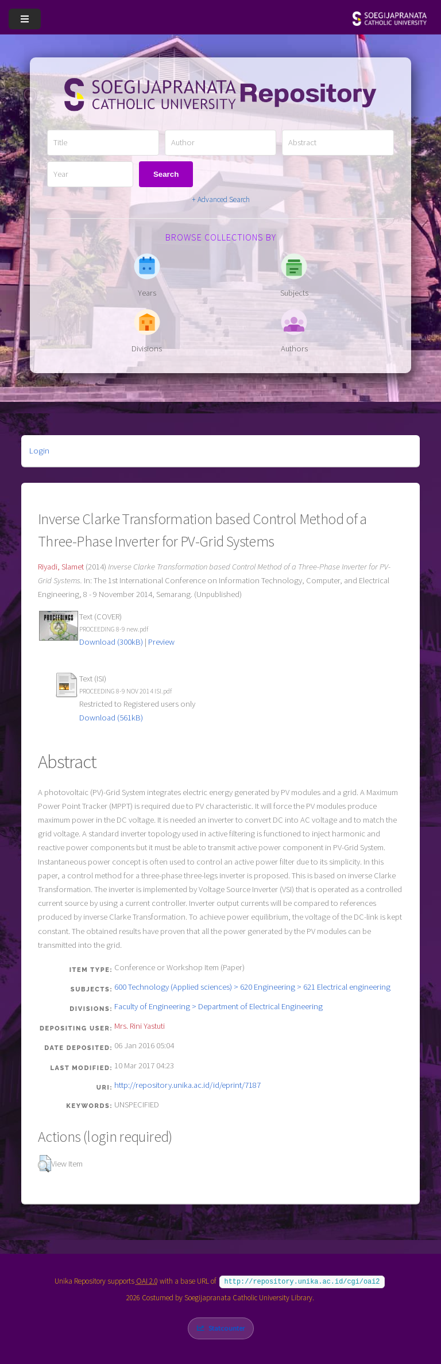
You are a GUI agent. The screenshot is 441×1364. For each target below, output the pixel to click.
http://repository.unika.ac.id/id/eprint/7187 (187, 1085)
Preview (161, 642)
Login (39, 450)
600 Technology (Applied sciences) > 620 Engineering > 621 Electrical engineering (252, 987)
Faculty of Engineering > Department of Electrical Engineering (218, 1006)
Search (166, 174)
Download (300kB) (111, 642)
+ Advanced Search (221, 199)
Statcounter (226, 1327)
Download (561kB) (111, 717)
